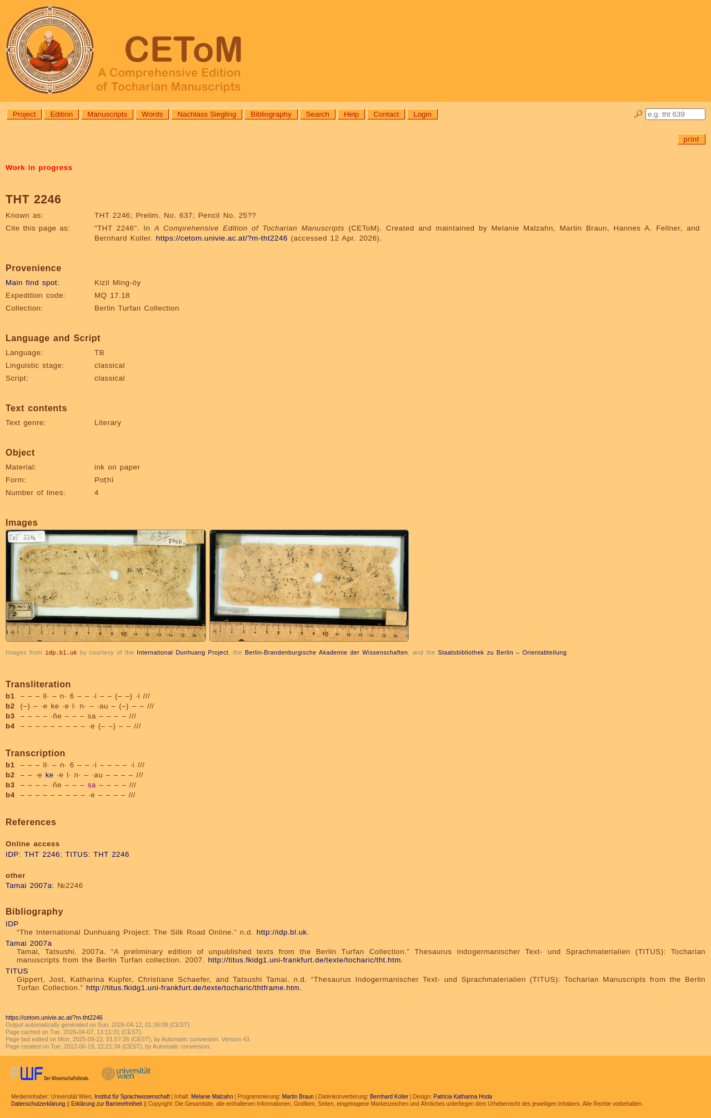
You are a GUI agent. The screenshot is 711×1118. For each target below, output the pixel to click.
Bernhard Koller (389, 1096)
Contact (386, 114)
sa (92, 784)
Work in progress (39, 167)
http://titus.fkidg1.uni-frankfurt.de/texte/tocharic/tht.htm (304, 959)
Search (317, 114)
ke (50, 774)
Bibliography (271, 114)
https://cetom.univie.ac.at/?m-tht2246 (222, 238)
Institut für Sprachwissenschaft (132, 1096)
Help (351, 114)
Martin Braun (298, 1096)
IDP (12, 854)
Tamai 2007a (29, 885)
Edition (61, 114)
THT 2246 (42, 854)
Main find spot (31, 282)
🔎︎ (638, 114)
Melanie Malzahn (212, 1096)
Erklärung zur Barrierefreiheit (106, 1103)
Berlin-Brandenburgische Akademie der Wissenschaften (326, 652)
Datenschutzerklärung (38, 1103)
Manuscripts (107, 114)
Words (152, 114)
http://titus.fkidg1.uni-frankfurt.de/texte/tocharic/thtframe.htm (192, 987)
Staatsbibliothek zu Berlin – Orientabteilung (502, 652)
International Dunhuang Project (182, 652)
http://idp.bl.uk (282, 931)
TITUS (77, 854)
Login (422, 114)
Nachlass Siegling (206, 114)
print (691, 139)
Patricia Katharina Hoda (462, 1096)
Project (24, 114)
